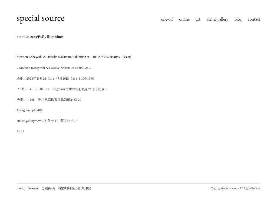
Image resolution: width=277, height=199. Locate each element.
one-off (167, 19)
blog (238, 19)
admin (59, 37)
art (198, 19)
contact (254, 19)
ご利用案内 (48, 188)
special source (40, 18)
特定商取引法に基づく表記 (74, 188)
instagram (33, 188)
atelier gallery (217, 19)
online (184, 19)
